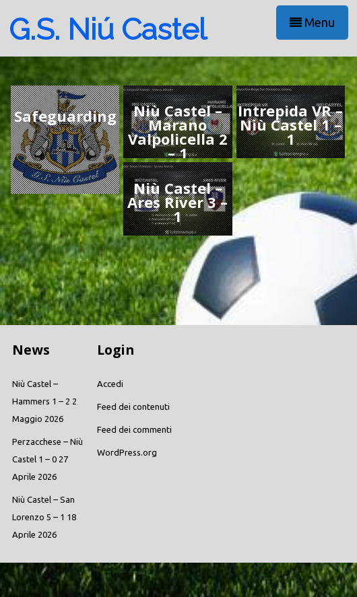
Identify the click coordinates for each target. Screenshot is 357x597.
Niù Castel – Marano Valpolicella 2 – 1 (178, 131)
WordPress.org (127, 452)
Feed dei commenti (134, 429)
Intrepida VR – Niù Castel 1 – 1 (290, 124)
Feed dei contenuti (133, 406)
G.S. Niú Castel (108, 29)
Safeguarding (65, 116)
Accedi (110, 383)
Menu (312, 22)
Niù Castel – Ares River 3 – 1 (177, 202)
